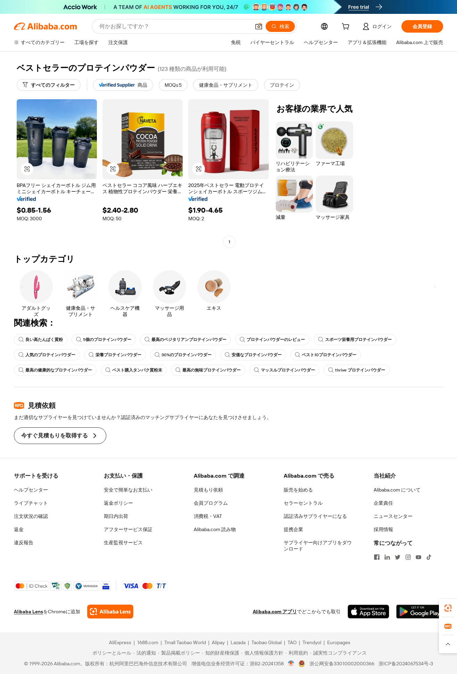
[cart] (347, 27)
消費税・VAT (208, 516)
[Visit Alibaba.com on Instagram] (408, 557)
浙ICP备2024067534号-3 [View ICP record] (406, 663)
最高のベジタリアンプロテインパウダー (185, 339)
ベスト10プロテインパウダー (325, 355)
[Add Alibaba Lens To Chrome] (110, 611)
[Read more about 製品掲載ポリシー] (179, 653)
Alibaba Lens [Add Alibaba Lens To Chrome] (28, 611)
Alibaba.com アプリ (275, 611)
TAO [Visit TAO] (292, 642)
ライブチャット (31, 503)
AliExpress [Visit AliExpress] (120, 642)
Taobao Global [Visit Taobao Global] (266, 642)
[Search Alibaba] (174, 26)
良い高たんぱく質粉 (40, 339)
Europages (338, 642)
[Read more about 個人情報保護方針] (262, 653)
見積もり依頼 (208, 490)
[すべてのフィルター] (49, 85)
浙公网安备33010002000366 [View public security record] (341, 663)
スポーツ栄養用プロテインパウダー (355, 339)
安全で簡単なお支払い (128, 490)
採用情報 (383, 529)
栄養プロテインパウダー (115, 355)
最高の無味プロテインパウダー (208, 370)
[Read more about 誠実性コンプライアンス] (338, 653)
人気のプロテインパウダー (46, 355)
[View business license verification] (291, 663)
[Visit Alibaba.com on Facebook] (377, 557)
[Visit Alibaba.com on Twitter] (397, 557)
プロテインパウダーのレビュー (272, 339)
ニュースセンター (393, 516)
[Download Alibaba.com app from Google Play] (419, 611)
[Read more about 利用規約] (296, 653)
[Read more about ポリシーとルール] (110, 653)
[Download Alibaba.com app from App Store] (368, 611)
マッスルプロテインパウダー (284, 370)
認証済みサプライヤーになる (315, 516)
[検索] (280, 26)
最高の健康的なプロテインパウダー (55, 370)
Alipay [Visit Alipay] (218, 642)
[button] (259, 26)
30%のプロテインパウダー (183, 355)
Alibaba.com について (397, 490)
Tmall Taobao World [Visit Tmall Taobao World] (185, 642)
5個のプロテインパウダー (103, 339)
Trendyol (311, 642)
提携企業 (293, 529)
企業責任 (383, 503)
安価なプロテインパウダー (253, 355)
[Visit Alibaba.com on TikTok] (429, 557)
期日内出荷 (116, 516)
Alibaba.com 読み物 (215, 529)
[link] (448, 608)
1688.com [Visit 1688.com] (147, 642)
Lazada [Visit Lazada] (238, 642)
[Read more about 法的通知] (144, 653)
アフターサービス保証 (128, 529)
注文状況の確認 (31, 516)
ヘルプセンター (31, 490)
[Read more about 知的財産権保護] (220, 653)
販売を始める (298, 490)
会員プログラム (211, 503)
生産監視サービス (123, 542)
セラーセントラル (303, 503)
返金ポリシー (118, 503)
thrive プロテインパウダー (356, 370)
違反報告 (23, 542)
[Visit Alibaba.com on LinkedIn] (387, 557)
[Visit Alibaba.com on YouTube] (418, 557)
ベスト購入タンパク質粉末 (133, 370)
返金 (19, 529)
